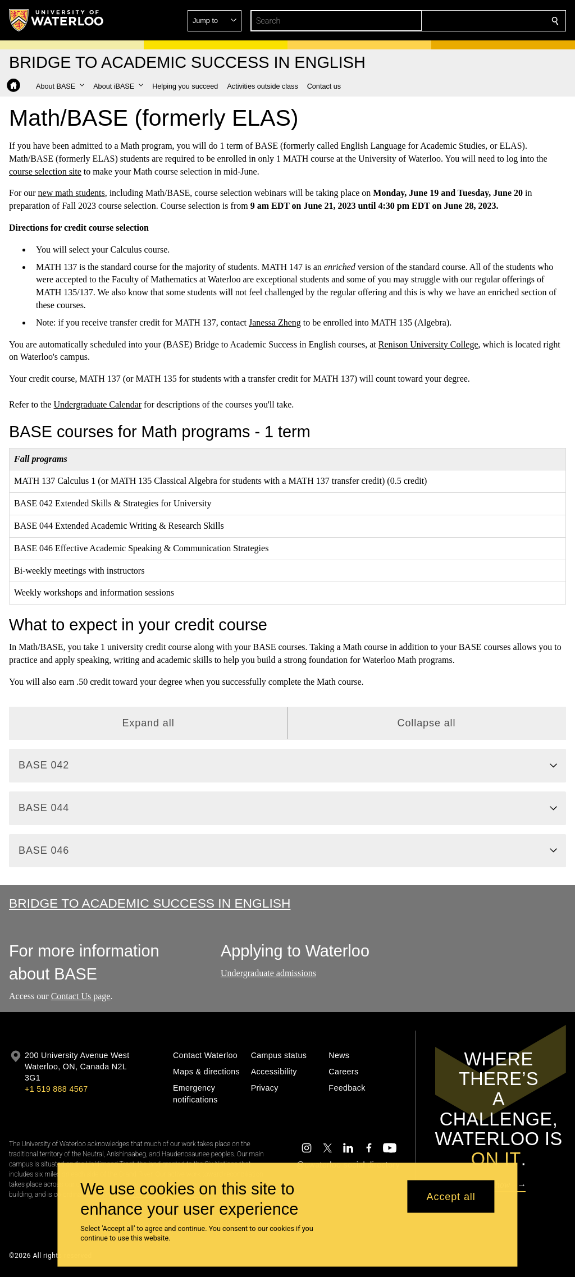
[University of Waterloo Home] (56, 20)
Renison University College (428, 344)
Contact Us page (81, 996)
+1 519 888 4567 (56, 1088)
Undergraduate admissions (268, 973)
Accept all (451, 1196)
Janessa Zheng (275, 322)
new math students (71, 193)
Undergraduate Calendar (98, 404)
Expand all (148, 723)
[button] (474, 21)
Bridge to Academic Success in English (149, 903)
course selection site (45, 171)
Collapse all (427, 723)
